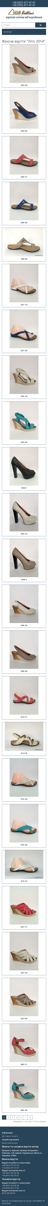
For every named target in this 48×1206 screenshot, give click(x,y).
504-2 (24, 579)
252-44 (24, 85)
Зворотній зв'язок (10, 1143)
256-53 (24, 222)
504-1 (24, 488)
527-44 (24, 1018)
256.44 (24, 259)
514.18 (24, 753)
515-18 (24, 799)
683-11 (24, 1064)
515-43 (24, 844)
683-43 (24, 1110)
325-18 (24, 396)
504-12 (24, 533)
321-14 (24, 304)
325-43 (24, 442)
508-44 (24, 671)
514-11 (24, 717)
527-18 (24, 972)
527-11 (24, 927)
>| (30, 1117)
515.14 (24, 881)
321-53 (24, 350)
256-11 (24, 176)
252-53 (24, 131)
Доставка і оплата (10, 1136)
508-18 (24, 625)
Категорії (8, 32)
